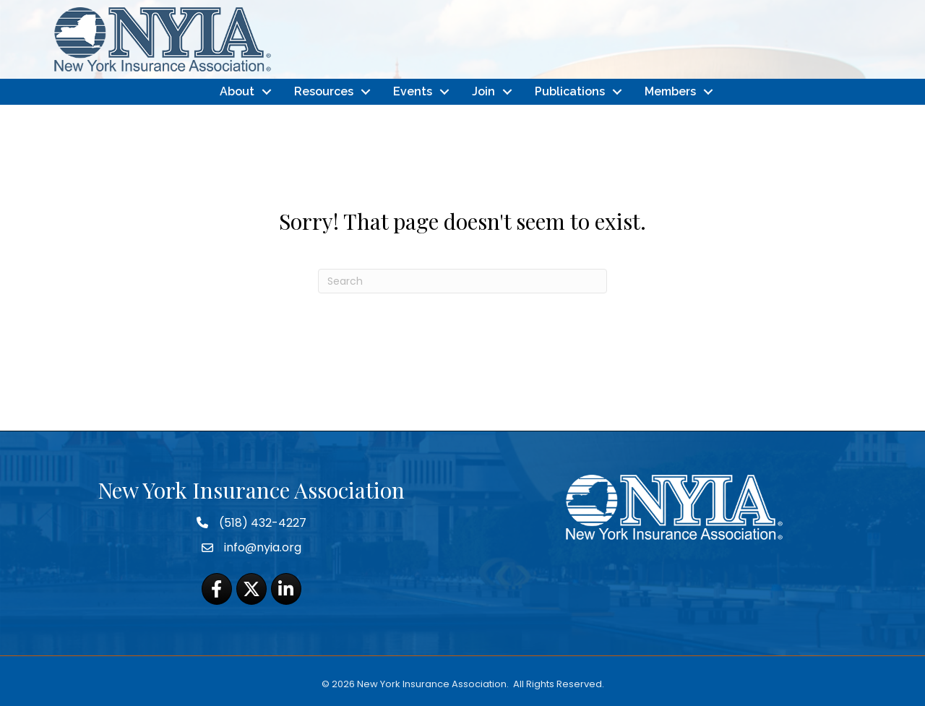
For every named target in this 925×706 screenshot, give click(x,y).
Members (670, 91)
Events (412, 91)
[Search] (462, 281)
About (237, 91)
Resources (323, 91)
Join (483, 91)
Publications (570, 91)
